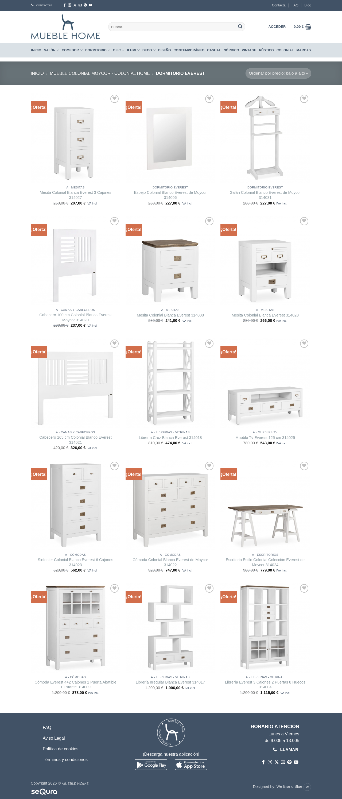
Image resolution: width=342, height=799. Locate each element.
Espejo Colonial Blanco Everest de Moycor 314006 (170, 195)
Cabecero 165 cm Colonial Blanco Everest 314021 (75, 440)
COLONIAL (285, 50)
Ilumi (133, 50)
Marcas (304, 50)
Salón (51, 50)
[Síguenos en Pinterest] (85, 5)
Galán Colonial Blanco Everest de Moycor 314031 (265, 195)
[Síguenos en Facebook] (64, 5)
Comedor (72, 50)
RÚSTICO (266, 50)
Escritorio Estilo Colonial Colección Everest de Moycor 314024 (265, 562)
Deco (149, 50)
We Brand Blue (293, 786)
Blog (307, 5)
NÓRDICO (231, 50)
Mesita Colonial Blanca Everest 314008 (170, 315)
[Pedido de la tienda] (278, 73)
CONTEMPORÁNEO (188, 50)
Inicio (36, 50)
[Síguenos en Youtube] (90, 5)
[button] (302, 27)
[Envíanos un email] (80, 5)
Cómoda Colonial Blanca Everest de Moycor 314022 (170, 562)
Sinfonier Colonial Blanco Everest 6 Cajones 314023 (75, 562)
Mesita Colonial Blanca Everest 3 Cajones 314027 (75, 195)
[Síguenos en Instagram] (69, 5)
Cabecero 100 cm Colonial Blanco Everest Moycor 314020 (75, 317)
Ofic (119, 50)
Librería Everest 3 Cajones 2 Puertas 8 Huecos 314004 (265, 684)
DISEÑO (164, 50)
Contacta (279, 5)
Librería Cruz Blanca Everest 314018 (170, 437)
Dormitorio (97, 50)
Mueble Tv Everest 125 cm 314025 (265, 437)
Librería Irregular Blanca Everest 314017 (170, 682)
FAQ (295, 5)
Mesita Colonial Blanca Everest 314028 (265, 315)
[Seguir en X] (74, 5)
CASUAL (214, 50)
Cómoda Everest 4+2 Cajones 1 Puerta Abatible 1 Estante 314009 (75, 684)
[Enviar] (240, 26)
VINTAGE (249, 50)
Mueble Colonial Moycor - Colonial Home (100, 73)
